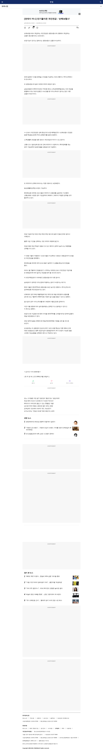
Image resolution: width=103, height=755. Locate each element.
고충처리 (39, 718)
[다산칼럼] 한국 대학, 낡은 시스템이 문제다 (40, 434)
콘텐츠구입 (35, 728)
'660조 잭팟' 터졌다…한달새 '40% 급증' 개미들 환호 (43, 576)
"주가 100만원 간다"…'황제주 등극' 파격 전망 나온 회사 (44, 600)
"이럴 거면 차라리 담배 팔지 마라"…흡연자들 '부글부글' (44, 582)
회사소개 (25, 718)
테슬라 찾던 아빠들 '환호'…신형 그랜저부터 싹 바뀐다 (43, 594)
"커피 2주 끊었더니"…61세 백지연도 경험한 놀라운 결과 (44, 588)
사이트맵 (50, 728)
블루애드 (53, 718)
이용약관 (69, 728)
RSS (63, 728)
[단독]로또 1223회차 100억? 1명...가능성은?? (37, 408)
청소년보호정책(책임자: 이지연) (42, 731)
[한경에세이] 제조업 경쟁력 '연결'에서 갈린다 (40, 422)
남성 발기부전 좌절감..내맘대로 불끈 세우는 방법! (38, 406)
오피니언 (5, 6)
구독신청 (32, 718)
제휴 (31, 728)
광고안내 (46, 718)
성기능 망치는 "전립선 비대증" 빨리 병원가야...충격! (39, 411)
